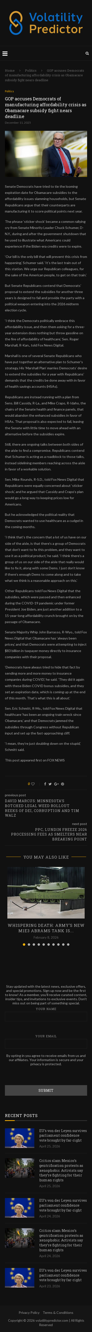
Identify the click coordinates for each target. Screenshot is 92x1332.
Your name (46, 1014)
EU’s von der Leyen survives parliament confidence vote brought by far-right (63, 1135)
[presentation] (42, 1075)
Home (10, 70)
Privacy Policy (29, 1312)
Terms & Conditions (58, 1312)
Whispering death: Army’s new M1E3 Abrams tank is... (46, 928)
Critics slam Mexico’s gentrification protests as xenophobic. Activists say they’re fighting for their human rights (61, 1170)
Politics (31, 70)
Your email (46, 1041)
